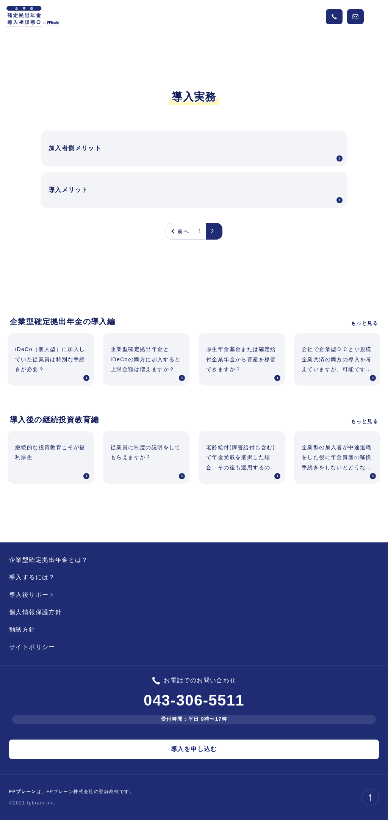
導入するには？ (32, 577)
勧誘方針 (22, 629)
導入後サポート (32, 594)
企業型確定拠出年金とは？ (48, 560)
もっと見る (364, 323)
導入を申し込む (194, 749)
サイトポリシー (32, 647)
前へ (180, 231)
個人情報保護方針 (35, 612)
